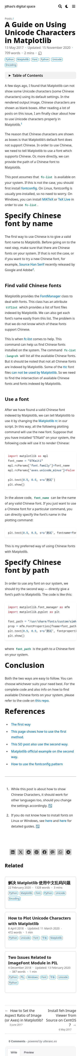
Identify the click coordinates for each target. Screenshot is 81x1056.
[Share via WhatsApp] (60, 852)
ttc (65, 367)
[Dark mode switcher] (67, 6)
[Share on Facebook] (44, 852)
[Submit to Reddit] (28, 852)
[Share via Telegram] (68, 852)
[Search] (60, 6)
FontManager (50, 296)
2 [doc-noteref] (33, 269)
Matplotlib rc (48, 421)
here (48, 821)
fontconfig (29, 188)
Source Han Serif (31, 264)
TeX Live (64, 199)
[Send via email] (52, 852)
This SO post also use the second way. (39, 744)
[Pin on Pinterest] (36, 852)
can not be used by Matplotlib (34, 372)
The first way (21, 724)
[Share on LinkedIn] (13, 852)
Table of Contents (28, 75)
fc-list (28, 339)
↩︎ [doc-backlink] (50, 806)
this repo (42, 700)
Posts (8, 18)
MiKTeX (47, 199)
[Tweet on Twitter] (20, 852)
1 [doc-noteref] (21, 123)
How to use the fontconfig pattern (37, 764)
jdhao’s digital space (20, 6)
